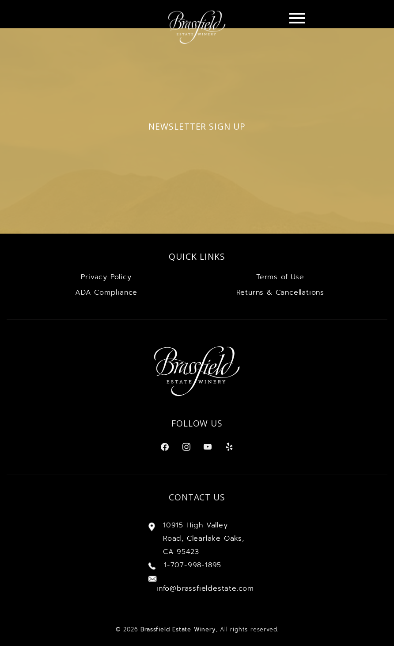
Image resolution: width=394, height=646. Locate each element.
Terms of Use (280, 277)
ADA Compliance (106, 292)
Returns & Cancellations (280, 292)
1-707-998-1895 (192, 565)
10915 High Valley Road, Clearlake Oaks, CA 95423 (203, 538)
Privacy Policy (106, 277)
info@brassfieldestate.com (205, 588)
